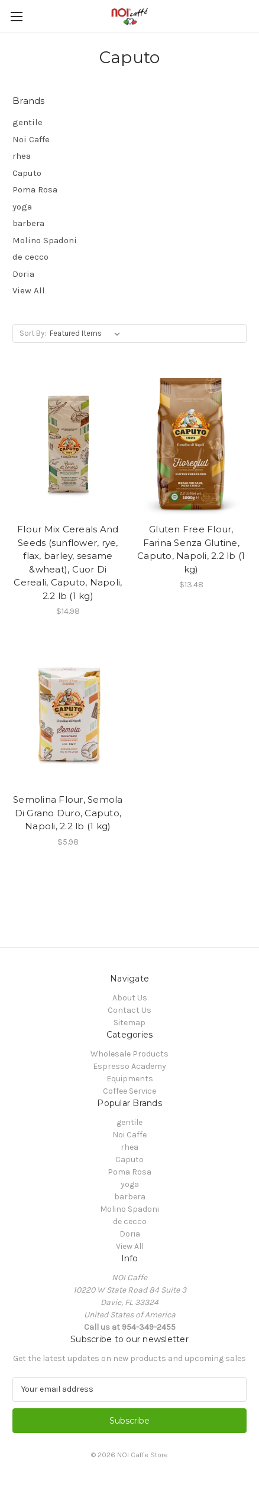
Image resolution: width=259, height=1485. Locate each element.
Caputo (26, 173)
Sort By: (33, 333)
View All (28, 290)
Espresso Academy (129, 1066)
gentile (27, 122)
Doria (23, 274)
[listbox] (87, 333)
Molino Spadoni (44, 240)
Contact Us (129, 1010)
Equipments (129, 1079)
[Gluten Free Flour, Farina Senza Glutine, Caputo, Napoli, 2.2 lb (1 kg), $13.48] (191, 444)
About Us (129, 998)
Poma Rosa (34, 189)
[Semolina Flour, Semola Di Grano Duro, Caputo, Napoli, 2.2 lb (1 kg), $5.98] (68, 714)
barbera (28, 223)
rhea (21, 156)
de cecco (30, 256)
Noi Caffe (31, 139)
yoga (22, 206)
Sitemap (129, 1023)
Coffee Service (129, 1091)
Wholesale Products (129, 1054)
